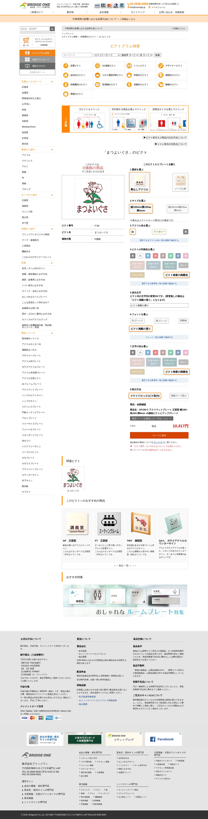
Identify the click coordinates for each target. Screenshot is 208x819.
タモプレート (28, 458)
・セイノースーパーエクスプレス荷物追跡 (97, 700)
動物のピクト (171, 84)
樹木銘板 (84, 800)
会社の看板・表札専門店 (36, 786)
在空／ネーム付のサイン (33, 268)
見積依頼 (171, 12)
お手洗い (26, 104)
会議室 (25, 92)
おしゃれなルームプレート (34, 297)
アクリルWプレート (31, 361)
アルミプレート (29, 418)
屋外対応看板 (86, 772)
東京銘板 (28, 798)
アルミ (25, 166)
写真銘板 (84, 804)
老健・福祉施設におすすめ (34, 274)
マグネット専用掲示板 (165, 768)
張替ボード (174, 764)
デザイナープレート (31, 355)
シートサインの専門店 (35, 802)
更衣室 (25, 144)
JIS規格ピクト (109, 65)
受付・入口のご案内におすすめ (37, 314)
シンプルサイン (29, 401)
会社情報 (104, 12)
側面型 (25, 206)
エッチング (104, 793)
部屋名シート (141, 797)
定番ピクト (75, 65)
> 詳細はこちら (178, 28)
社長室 (25, 138)
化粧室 (25, 121)
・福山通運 (82, 704)
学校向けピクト (141, 75)
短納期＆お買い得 (30, 308)
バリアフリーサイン (31, 446)
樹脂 (24, 172)
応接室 (25, 87)
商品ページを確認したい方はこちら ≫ (151, 418)
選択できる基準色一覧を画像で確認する (159, 283)
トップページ (67, 33)
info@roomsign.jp (137, 7)
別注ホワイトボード (164, 771)
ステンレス (27, 160)
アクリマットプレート (32, 389)
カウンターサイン (30, 475)
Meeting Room (29, 127)
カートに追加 (159, 435)
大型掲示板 (160, 764)
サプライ (26, 492)
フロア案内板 (86, 762)
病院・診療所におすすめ (33, 279)
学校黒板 (180, 761)
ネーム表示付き (140, 765)
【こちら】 (158, 442)
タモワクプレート (30, 463)
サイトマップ (138, 12)
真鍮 (24, 183)
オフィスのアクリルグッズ (34, 319)
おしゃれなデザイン (126, 762)
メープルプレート (30, 452)
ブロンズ (26, 189)
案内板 (25, 486)
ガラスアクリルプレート (33, 367)
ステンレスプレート (31, 406)
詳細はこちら (128, 19)
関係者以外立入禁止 (31, 98)
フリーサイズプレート (32, 423)
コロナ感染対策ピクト (112, 75)
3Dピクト (26, 441)
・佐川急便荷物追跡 (86, 696)
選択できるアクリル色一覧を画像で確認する (159, 240)
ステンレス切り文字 (89, 758)
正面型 (25, 200)
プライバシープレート (32, 469)
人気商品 (26, 246)
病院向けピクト (172, 75)
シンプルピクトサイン (32, 395)
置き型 (25, 217)
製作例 (70, 12)
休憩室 (25, 132)
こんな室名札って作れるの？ (35, 302)
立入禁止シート (124, 797)
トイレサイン (123, 765)
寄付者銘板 (85, 797)
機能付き (26, 251)
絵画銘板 (96, 800)
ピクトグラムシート (126, 793)
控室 (24, 109)
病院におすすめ (124, 769)
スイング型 (27, 211)
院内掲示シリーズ (30, 338)
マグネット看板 (103, 762)
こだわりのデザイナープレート (37, 257)
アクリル (26, 155)
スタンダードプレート (32, 435)
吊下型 (25, 223)
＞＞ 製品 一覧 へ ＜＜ (125, 565)
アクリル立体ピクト (31, 378)
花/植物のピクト (109, 84)
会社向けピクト (77, 75)
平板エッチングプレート (33, 412)
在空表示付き (123, 758)
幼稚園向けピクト (88, 37)
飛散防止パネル (29, 350)
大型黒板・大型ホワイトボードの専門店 (44, 794)
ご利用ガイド (36, 12)
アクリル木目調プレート (33, 372)
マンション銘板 (87, 765)
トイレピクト (140, 65)
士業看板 (100, 772)
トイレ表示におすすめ (32, 285)
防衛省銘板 (97, 804)
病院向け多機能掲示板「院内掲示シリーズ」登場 (37, 326)
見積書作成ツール (37, 72)
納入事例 (84, 776)
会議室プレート (124, 772)
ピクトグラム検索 (69, 37)
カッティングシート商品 (128, 790)
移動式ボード (161, 775)
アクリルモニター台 (31, 344)
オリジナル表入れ (163, 779)
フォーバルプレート (31, 429)
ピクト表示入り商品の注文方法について (165, 137)
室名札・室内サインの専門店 (39, 790)
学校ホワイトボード (164, 761)
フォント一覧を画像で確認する (159, 337)
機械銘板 (98, 797)
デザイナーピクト (173, 65)
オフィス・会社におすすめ (34, 291)
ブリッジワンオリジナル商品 (35, 234)
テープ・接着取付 (30, 240)
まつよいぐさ (73, 479)
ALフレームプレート (31, 384)
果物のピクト (76, 94)
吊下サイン (27, 480)
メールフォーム (157, 7)
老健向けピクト (141, 84)
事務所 (25, 115)
